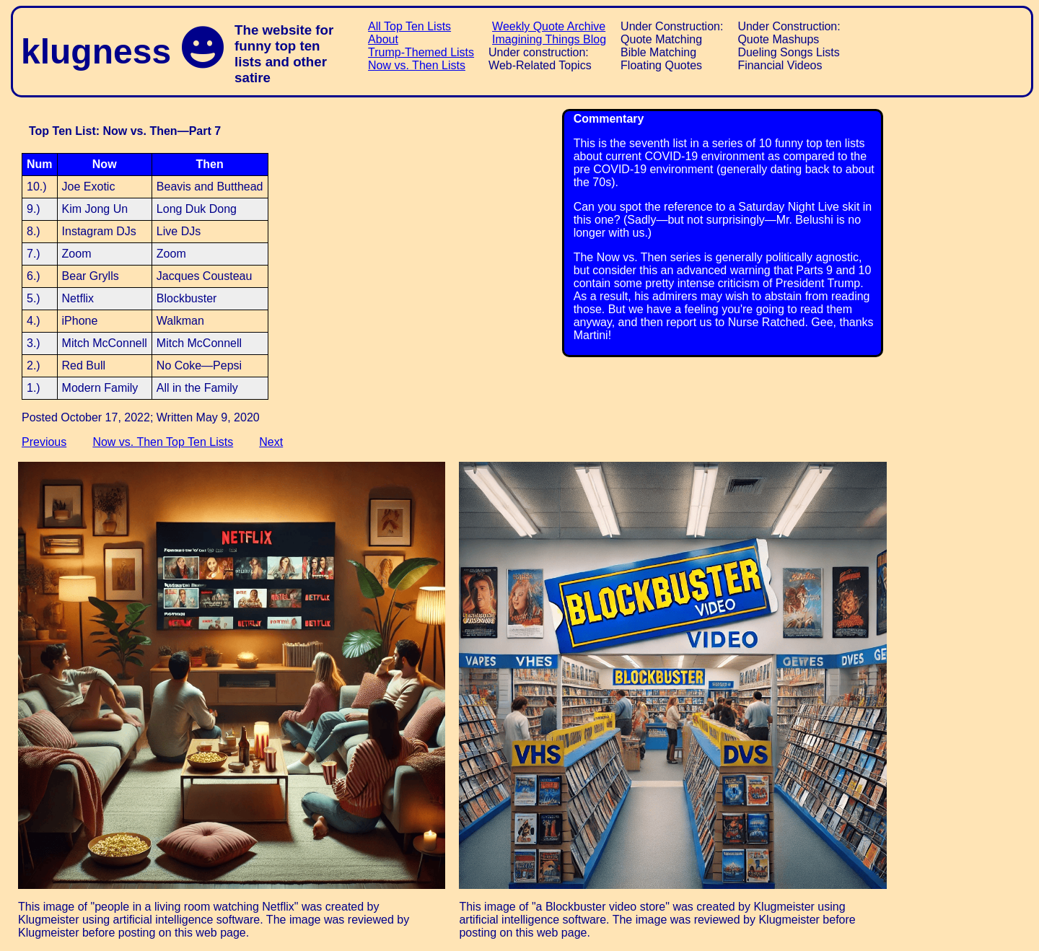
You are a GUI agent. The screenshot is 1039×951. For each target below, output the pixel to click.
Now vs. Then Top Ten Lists (162, 442)
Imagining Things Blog (549, 39)
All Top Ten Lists (409, 26)
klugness (96, 51)
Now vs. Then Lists (416, 65)
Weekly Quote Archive (548, 26)
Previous (44, 442)
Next (271, 442)
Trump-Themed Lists (421, 52)
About (383, 39)
